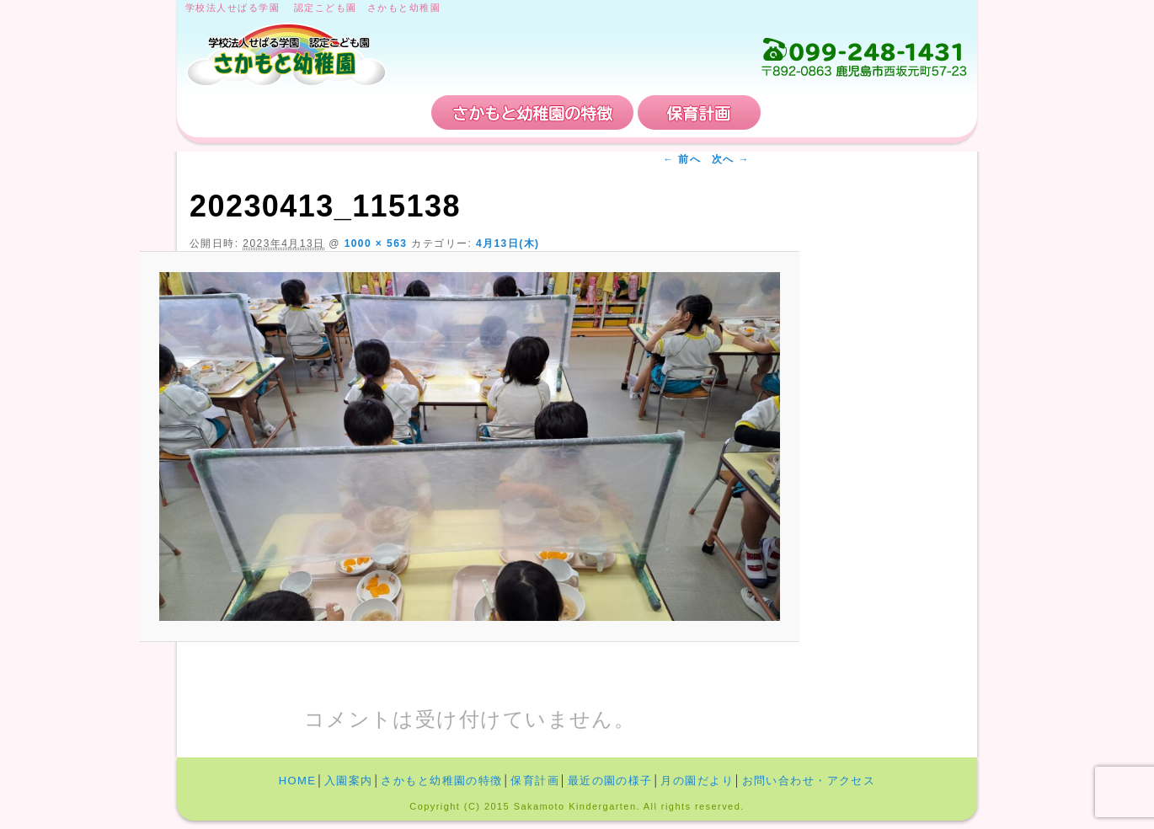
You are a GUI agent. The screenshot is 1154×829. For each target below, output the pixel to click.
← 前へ (682, 159)
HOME (241, 112)
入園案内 (364, 112)
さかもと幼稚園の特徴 (532, 112)
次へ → (731, 159)
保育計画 (699, 112)
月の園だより (697, 780)
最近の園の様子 (610, 780)
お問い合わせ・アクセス (867, 112)
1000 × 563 (376, 243)
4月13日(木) (508, 243)
